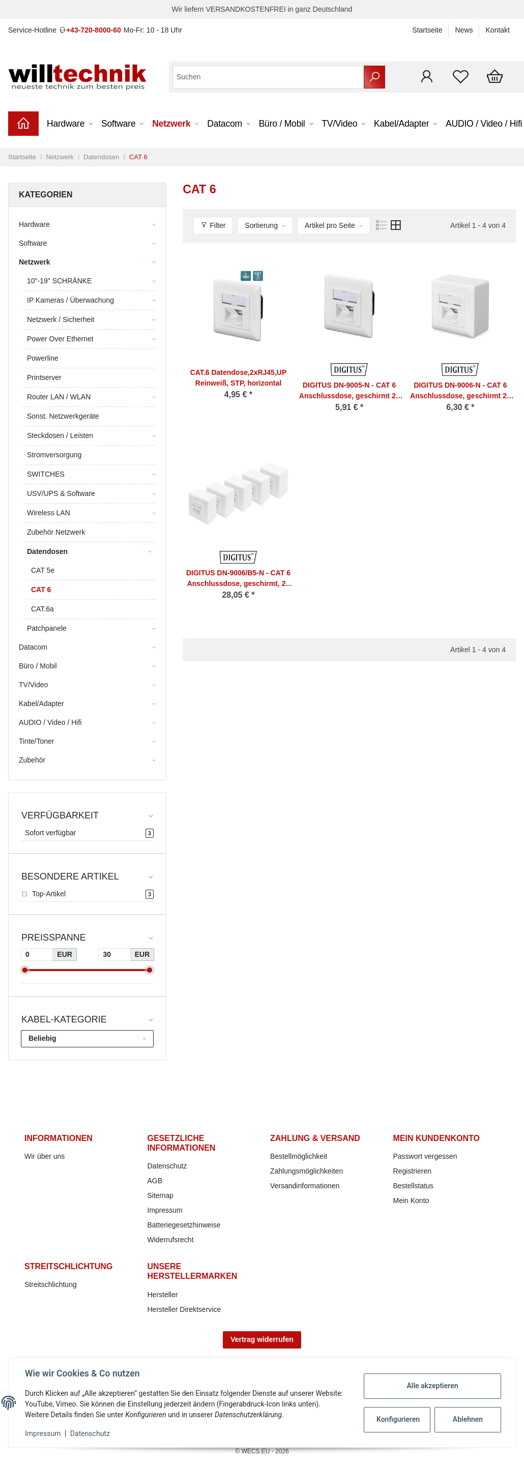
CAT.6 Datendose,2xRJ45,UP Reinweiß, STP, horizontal (238, 377)
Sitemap (160, 1195)
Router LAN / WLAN (59, 397)
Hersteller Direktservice (184, 1309)
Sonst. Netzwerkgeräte (63, 416)
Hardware (34, 224)
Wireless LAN (48, 513)
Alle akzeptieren (432, 1386)
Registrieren (412, 1171)
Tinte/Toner (36, 741)
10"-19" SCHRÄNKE (59, 281)
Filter (212, 225)
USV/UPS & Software (61, 493)
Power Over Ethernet (60, 339)
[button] (427, 76)
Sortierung (261, 225)
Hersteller (163, 1295)
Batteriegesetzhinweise (184, 1225)
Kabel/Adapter (41, 703)
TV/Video (33, 685)
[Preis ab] (37, 954)
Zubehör (32, 760)
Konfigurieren (398, 1419)
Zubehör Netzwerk (56, 532)
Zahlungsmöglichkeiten (306, 1171)
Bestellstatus (413, 1186)
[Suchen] (268, 77)
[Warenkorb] (495, 76)
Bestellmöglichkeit (298, 1156)
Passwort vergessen (425, 1156)
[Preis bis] (114, 954)
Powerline (42, 358)
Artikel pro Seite (330, 225)
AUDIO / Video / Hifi (50, 722)
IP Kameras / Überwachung (70, 300)
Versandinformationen (304, 1186)
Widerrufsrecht (171, 1240)
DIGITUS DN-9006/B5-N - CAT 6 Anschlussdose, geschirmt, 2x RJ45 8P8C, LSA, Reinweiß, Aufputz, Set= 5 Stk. (238, 579)
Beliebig (42, 1038)
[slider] (24, 970)
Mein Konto (411, 1200)
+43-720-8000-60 (93, 30)
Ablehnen (468, 1419)
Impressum (165, 1210)
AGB (155, 1181)
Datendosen (47, 551)
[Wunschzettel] (461, 76)
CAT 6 (41, 589)
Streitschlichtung (50, 1284)
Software (33, 243)
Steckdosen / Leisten (60, 435)
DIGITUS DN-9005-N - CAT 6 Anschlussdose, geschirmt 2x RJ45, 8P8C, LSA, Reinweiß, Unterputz (349, 391)
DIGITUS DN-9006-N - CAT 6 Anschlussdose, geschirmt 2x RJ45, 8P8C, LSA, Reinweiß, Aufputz (460, 391)
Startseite (427, 30)
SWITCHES (46, 474)
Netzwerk (34, 262)
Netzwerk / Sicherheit (60, 319)
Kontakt (498, 30)
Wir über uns (44, 1156)
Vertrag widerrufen (262, 1339)
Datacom (33, 647)
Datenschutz (167, 1166)
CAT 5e (42, 570)
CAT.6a (42, 609)
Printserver (44, 377)
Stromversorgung (54, 455)
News (464, 30)
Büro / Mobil (38, 666)
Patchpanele (47, 628)
